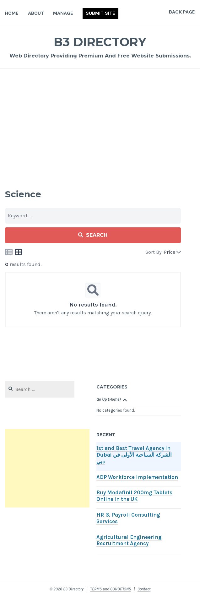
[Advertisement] (100, 124)
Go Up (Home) (108, 399)
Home (12, 13)
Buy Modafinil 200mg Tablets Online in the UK (134, 496)
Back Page (182, 12)
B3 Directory (100, 42)
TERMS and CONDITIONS (110, 589)
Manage (63, 13)
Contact (144, 589)
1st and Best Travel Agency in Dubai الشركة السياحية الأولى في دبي (134, 454)
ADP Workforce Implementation (137, 477)
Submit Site (100, 13)
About (36, 13)
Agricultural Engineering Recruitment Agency (129, 540)
